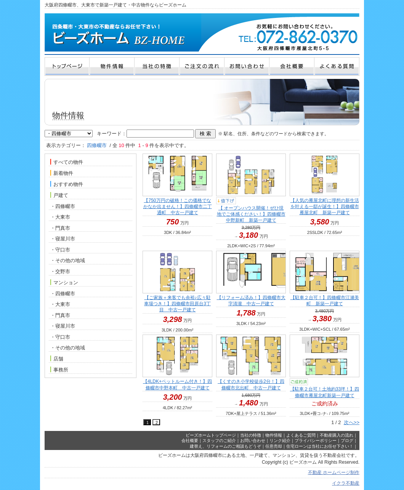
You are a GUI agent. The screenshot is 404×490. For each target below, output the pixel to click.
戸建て (59, 195)
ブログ (347, 440)
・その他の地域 (67, 260)
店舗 (56, 358)
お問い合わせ (252, 440)
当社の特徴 (250, 435)
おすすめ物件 (66, 184)
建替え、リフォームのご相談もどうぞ (225, 446)
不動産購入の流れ (336, 435)
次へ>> (351, 422)
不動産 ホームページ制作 (333, 472)
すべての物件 (66, 162)
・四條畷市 (62, 206)
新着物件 (61, 173)
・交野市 (60, 271)
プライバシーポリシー (316, 440)
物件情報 (273, 435)
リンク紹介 (279, 440)
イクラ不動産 (345, 483)
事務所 (59, 370)
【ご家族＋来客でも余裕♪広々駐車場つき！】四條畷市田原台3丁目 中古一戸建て (177, 303)
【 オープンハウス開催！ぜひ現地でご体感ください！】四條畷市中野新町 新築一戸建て (251, 214)
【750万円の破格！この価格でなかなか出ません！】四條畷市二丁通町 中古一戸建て (177, 206)
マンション (64, 282)
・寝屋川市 (62, 239)
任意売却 (273, 446)
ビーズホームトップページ (211, 435)
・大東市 (60, 217)
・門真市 (60, 228)
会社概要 (189, 440)
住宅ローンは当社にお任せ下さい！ (319, 446)
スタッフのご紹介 (219, 440)
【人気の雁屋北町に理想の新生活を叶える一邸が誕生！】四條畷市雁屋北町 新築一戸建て (324, 206)
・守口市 (60, 250)
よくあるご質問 (301, 435)
